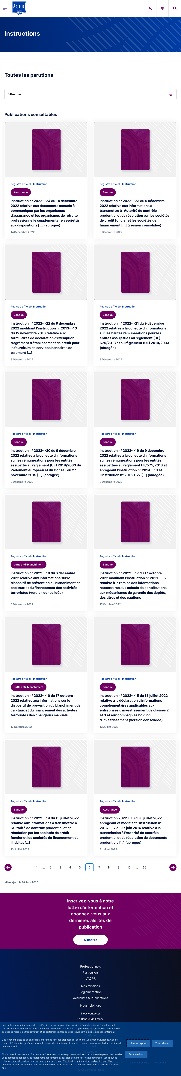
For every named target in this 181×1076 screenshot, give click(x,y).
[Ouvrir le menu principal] (5, 8)
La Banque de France (90, 1018)
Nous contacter (90, 1013)
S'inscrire (90, 940)
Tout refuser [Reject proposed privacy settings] (162, 1043)
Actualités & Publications (90, 998)
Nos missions (90, 986)
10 (130, 867)
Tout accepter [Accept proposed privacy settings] (138, 1043)
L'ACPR (91, 978)
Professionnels (90, 966)
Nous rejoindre (90, 1005)
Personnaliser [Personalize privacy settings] (136, 1054)
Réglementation (90, 992)
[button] (90, 94)
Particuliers (91, 972)
